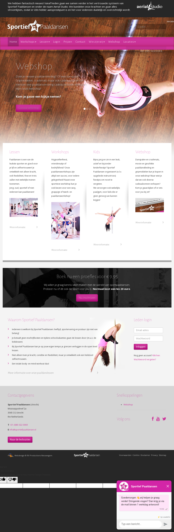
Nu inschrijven (87, 297)
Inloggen (140, 346)
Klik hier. (156, 355)
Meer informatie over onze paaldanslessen (31, 373)
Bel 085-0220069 (151, 50)
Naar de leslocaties (20, 439)
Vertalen (167, 21)
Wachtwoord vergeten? (145, 359)
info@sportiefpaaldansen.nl (22, 429)
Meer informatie (17, 227)
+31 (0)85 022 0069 (19, 424)
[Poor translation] (12, 480)
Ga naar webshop (28, 108)
